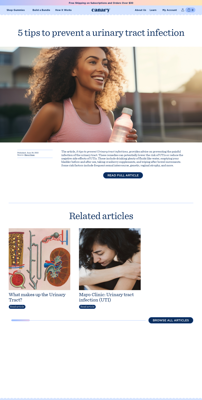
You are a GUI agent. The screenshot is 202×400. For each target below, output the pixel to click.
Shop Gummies (16, 10)
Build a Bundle (41, 10)
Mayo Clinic (29, 155)
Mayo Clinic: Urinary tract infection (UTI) (106, 297)
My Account (169, 10)
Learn (153, 10)
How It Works (63, 10)
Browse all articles (171, 320)
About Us (140, 10)
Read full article (123, 175)
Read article (17, 306)
